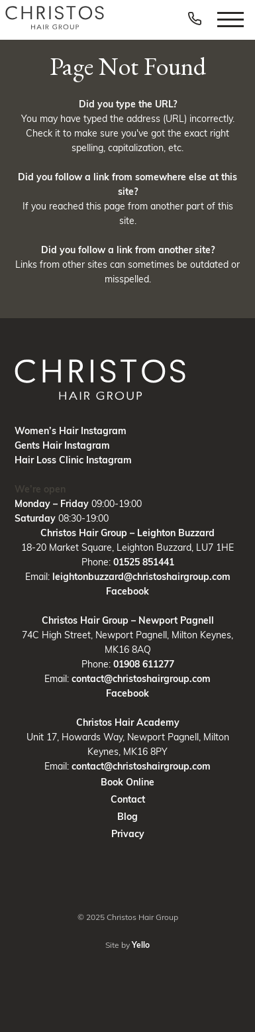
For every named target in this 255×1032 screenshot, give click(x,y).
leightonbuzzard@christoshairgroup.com (141, 577)
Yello (141, 945)
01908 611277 (143, 664)
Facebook (127, 591)
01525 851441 (143, 562)
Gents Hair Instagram (62, 445)
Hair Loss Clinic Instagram (73, 460)
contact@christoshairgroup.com (141, 679)
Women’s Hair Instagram (71, 431)
